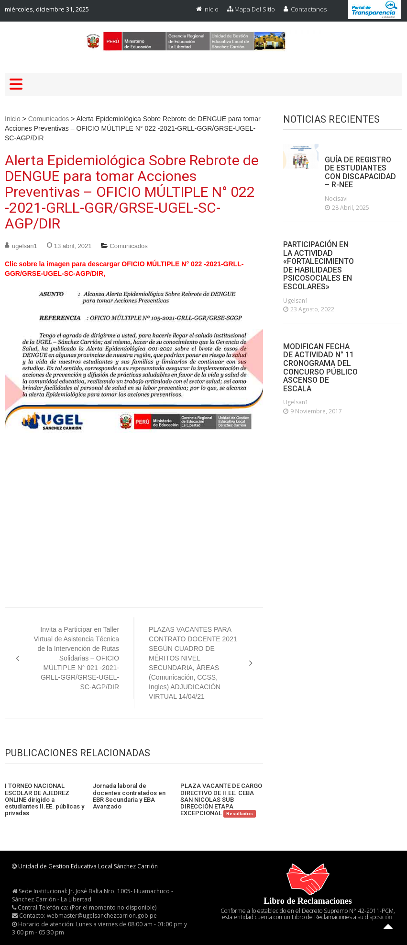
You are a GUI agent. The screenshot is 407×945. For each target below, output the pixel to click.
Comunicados (48, 119)
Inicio (211, 9)
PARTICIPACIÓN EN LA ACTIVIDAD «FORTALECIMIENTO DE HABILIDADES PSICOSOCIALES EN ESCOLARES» (318, 265)
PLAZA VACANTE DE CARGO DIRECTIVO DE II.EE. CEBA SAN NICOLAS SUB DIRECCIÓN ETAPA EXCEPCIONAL (221, 800)
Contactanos (309, 9)
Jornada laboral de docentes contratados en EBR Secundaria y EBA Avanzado (129, 796)
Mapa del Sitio (254, 9)
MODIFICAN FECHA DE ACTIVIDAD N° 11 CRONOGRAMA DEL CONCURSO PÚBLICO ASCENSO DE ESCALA (320, 367)
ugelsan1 (24, 246)
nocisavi (336, 198)
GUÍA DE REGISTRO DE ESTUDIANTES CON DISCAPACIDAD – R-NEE (360, 172)
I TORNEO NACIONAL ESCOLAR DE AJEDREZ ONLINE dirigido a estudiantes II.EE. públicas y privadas (44, 800)
